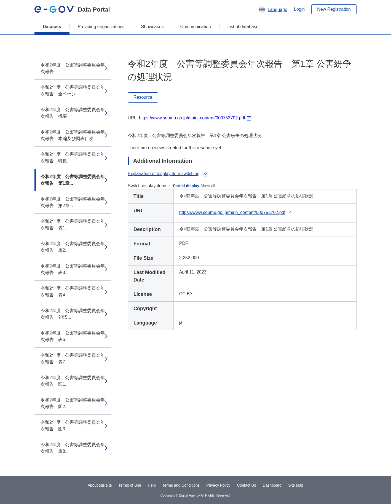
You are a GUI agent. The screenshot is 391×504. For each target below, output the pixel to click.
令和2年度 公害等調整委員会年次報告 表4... (73, 291)
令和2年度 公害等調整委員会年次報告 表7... (73, 358)
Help (152, 485)
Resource (142, 97)
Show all (207, 186)
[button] (272, 9)
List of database (243, 26)
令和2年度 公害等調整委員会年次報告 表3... (73, 269)
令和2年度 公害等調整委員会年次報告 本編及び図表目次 (73, 135)
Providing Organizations (101, 26)
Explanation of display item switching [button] (168, 173)
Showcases (152, 26)
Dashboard (272, 485)
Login (299, 9)
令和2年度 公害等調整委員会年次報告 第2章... (73, 202)
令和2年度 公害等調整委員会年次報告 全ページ (73, 90)
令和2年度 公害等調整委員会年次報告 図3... (73, 425)
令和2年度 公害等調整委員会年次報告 (73, 68)
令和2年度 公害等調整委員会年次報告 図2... (73, 403)
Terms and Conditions (181, 485)
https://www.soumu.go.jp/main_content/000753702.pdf (192, 118)
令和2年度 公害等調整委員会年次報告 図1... (73, 381)
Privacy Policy (218, 485)
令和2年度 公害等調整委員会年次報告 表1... (73, 224)
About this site (100, 485)
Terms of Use (130, 485)
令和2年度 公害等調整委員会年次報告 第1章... (73, 180)
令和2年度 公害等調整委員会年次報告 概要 (73, 113)
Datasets (52, 26)
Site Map (295, 485)
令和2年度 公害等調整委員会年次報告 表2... (73, 247)
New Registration (334, 9)
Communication (195, 26)
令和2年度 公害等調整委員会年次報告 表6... (73, 336)
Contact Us (246, 485)
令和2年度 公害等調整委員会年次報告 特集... (73, 157)
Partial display (186, 186)
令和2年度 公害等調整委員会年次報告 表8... (73, 448)
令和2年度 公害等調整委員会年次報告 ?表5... (73, 314)
